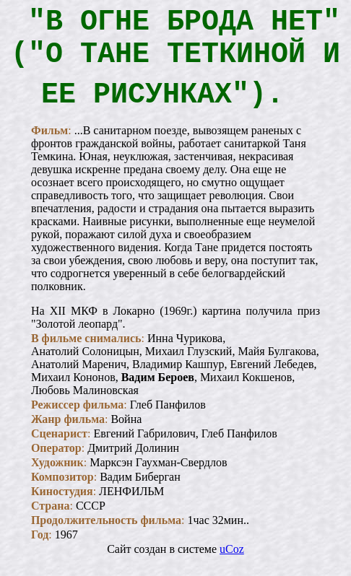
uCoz (232, 563)
